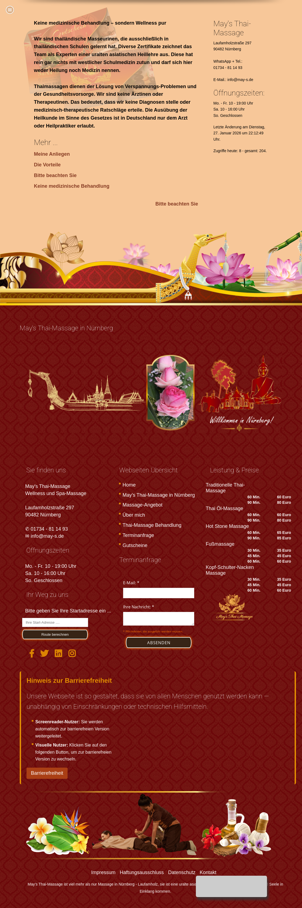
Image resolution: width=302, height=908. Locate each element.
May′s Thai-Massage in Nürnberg (159, 495)
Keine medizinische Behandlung (71, 186)
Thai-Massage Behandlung (152, 525)
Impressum (103, 872)
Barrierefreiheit (47, 773)
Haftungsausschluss (142, 872)
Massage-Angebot (142, 505)
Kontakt (208, 872)
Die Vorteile (47, 164)
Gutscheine (135, 545)
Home (129, 485)
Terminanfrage (138, 535)
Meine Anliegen (52, 154)
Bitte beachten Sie (55, 175)
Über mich (134, 515)
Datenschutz (181, 872)
